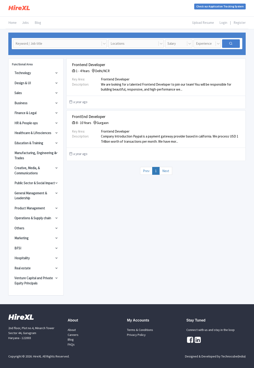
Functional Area (22, 64)
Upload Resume (203, 22)
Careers (73, 335)
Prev (146, 171)
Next (165, 171)
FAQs (71, 344)
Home (12, 22)
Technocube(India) (233, 356)
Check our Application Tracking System (220, 6)
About (72, 330)
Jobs (25, 22)
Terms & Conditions (140, 330)
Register (240, 22)
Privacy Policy (136, 335)
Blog (38, 22)
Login (223, 22)
